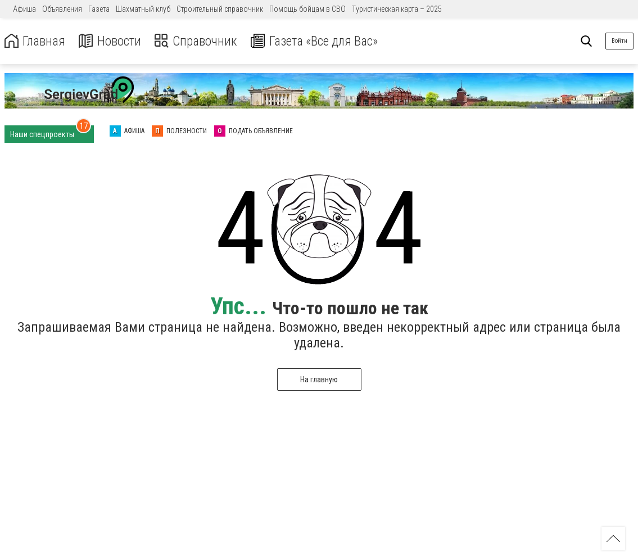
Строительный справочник (220, 8)
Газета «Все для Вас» (320, 41)
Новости (111, 41)
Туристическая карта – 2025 (397, 8)
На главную (319, 379)
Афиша (24, 8)
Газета (99, 8)
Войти (619, 40)
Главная (35, 41)
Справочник (199, 41)
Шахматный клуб (143, 8)
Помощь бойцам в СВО (307, 8)
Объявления (62, 8)
